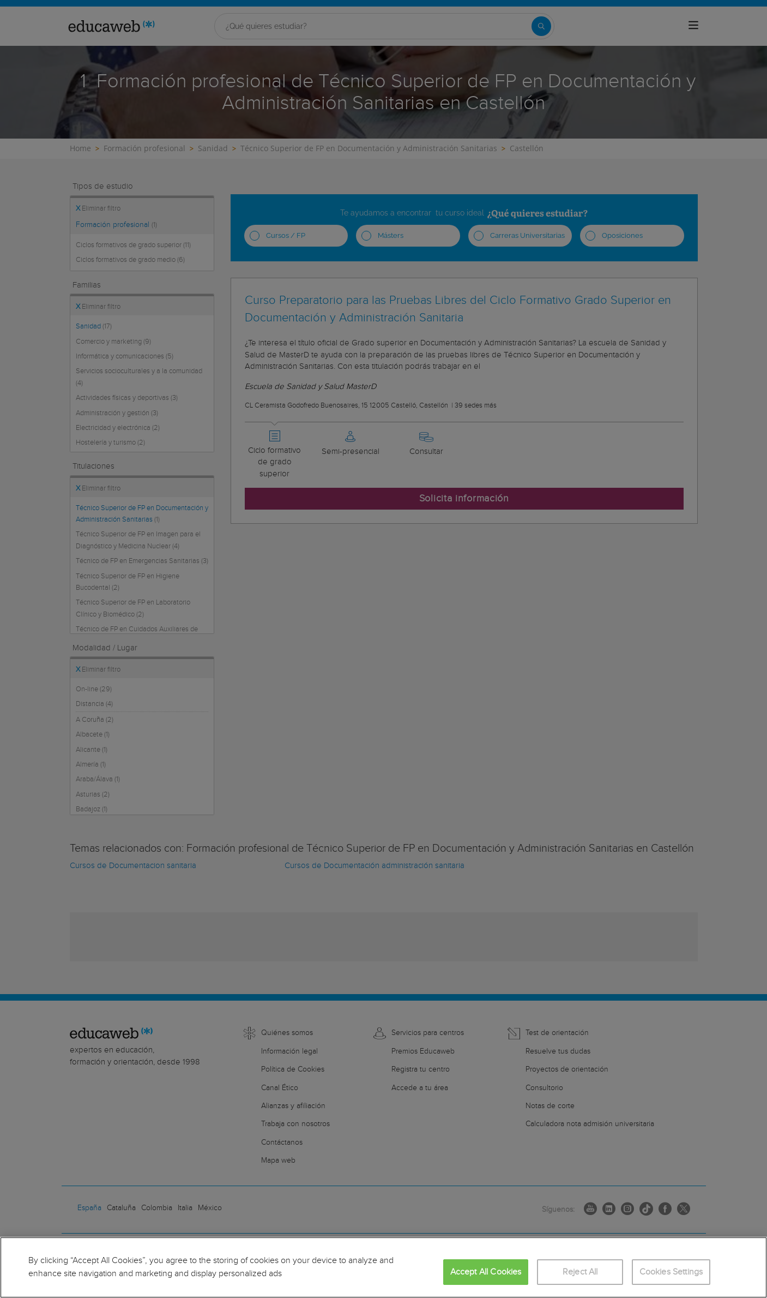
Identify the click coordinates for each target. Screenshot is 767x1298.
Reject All (580, 1272)
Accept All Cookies (486, 1272)
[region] (383, 1267)
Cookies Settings (671, 1272)
